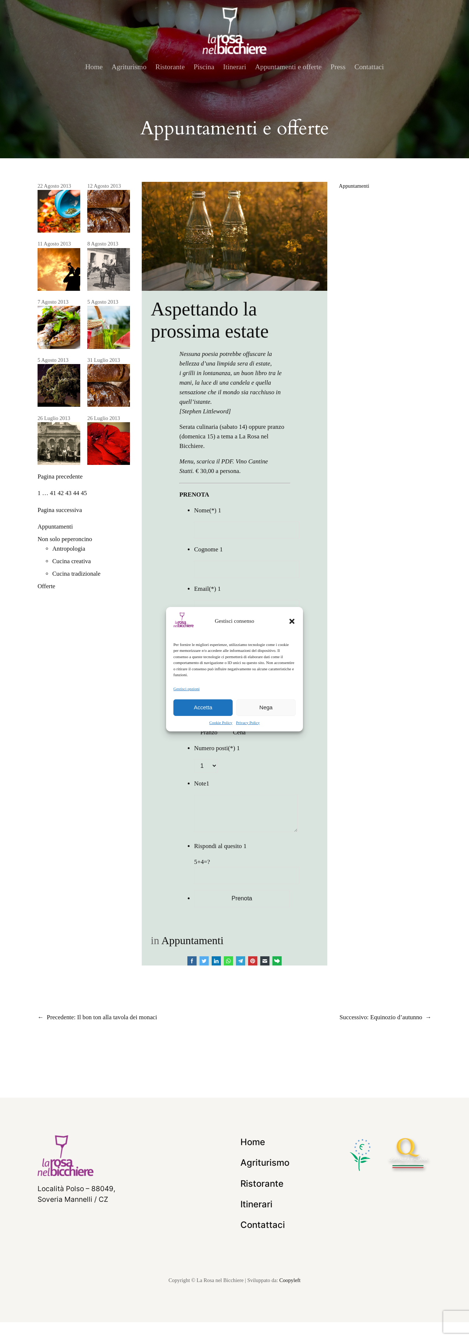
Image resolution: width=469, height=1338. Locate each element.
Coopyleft (290, 1296)
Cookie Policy (220, 722)
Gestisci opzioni (186, 688)
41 (53, 493)
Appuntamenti (55, 526)
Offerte (46, 586)
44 (76, 493)
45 (84, 493)
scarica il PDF (215, 461)
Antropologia (68, 548)
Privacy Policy (248, 722)
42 (60, 493)
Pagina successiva (60, 509)
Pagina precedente (60, 476)
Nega (266, 707)
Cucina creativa (71, 561)
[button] (292, 621)
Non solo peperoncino (65, 539)
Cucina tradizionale (76, 573)
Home (94, 67)
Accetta (203, 707)
